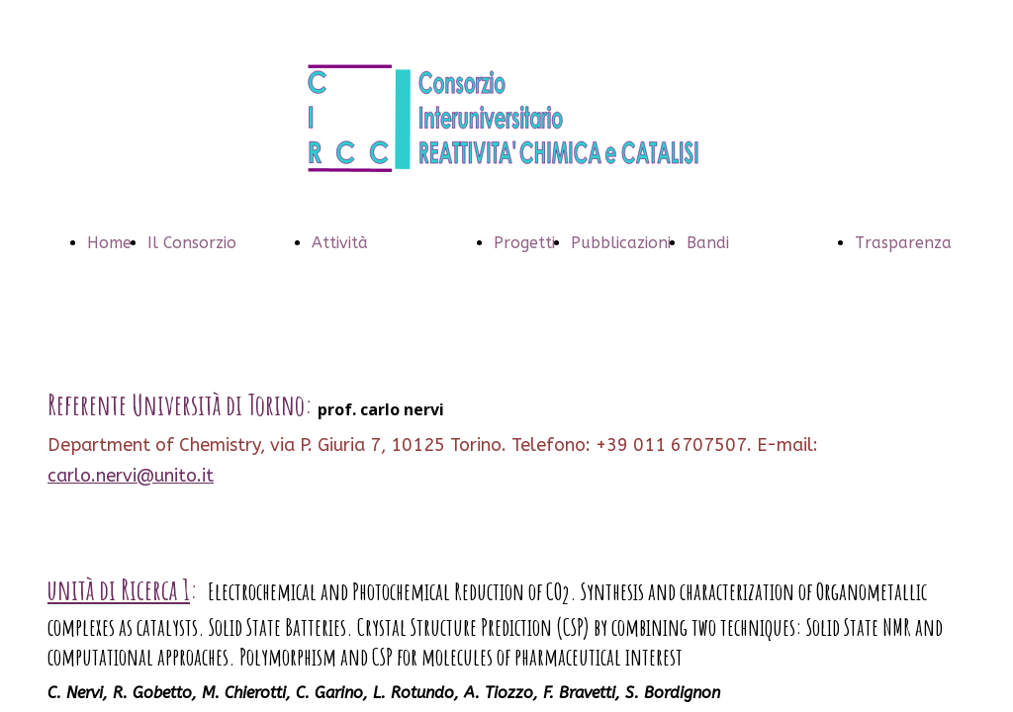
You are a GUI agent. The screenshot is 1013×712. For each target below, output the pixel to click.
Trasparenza (903, 242)
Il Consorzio (191, 242)
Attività (340, 242)
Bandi (708, 242)
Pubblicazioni (621, 242)
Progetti (524, 242)
